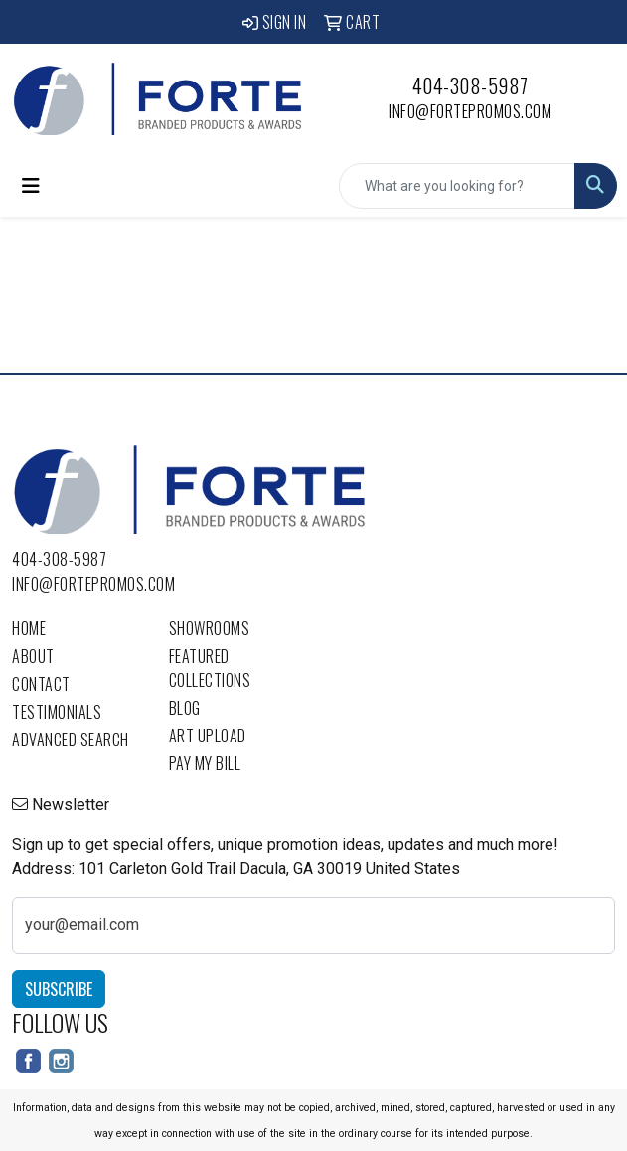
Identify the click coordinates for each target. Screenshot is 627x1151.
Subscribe (58, 989)
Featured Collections (210, 668)
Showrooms (209, 628)
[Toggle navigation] (31, 186)
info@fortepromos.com (470, 111)
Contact (41, 684)
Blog (185, 708)
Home (29, 628)
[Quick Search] (457, 186)
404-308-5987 (470, 85)
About (33, 656)
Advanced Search (70, 739)
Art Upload (207, 735)
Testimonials (56, 712)
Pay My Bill (205, 763)
